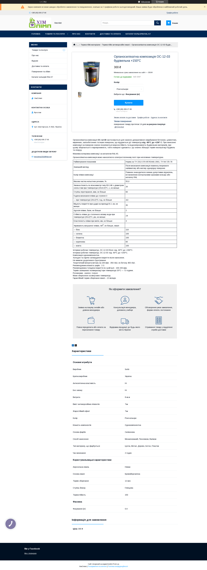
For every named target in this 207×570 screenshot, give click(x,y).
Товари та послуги (55, 34)
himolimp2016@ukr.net (42, 157)
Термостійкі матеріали (90, 45)
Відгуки (35, 61)
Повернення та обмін (41, 72)
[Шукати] (157, 22)
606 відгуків (145, 2)
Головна (35, 34)
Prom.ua (116, 564)
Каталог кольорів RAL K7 (138, 34)
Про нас (76, 34)
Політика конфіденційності (118, 566)
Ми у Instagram (30, 553)
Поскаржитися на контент (97, 566)
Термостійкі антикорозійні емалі (116, 45)
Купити (128, 103)
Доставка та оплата (110, 34)
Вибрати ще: (127, 94)
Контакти (90, 34)
